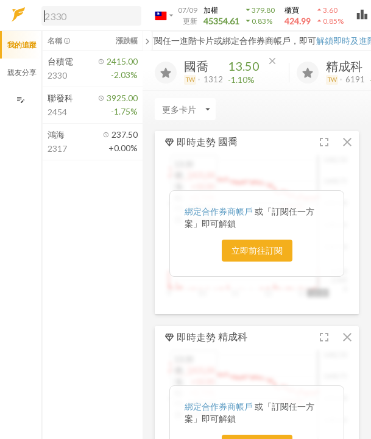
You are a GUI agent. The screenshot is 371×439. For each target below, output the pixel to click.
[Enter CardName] (185, 109)
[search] (91, 16)
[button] (89, 15)
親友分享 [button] (22, 72)
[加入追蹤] (166, 73)
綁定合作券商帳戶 (220, 211)
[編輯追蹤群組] (20, 99)
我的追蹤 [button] (22, 44)
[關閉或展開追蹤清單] (147, 41)
